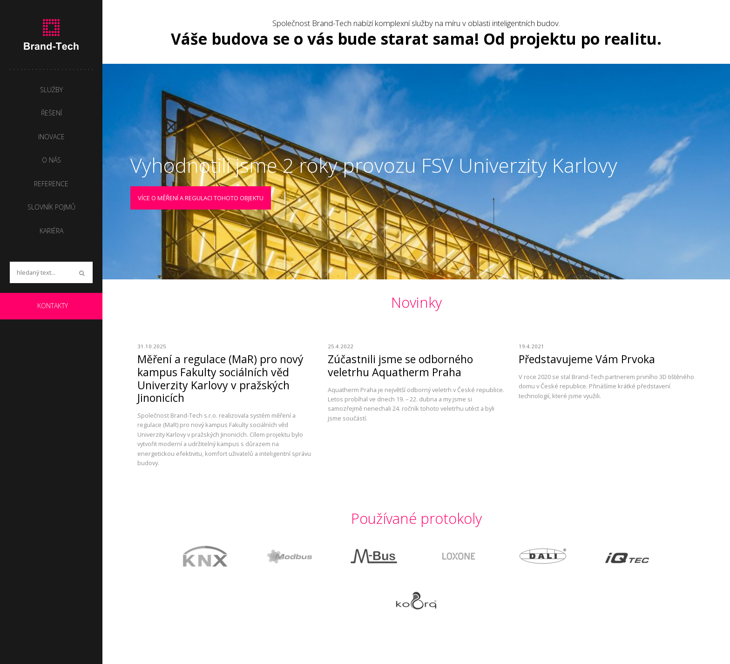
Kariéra (51, 230)
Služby (51, 89)
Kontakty (52, 305)
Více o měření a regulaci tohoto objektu (201, 198)
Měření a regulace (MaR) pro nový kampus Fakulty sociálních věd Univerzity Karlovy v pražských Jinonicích (220, 378)
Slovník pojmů (51, 207)
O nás (51, 160)
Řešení (51, 112)
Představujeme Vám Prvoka (587, 359)
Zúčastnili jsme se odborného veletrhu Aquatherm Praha (400, 365)
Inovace (51, 136)
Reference (51, 183)
